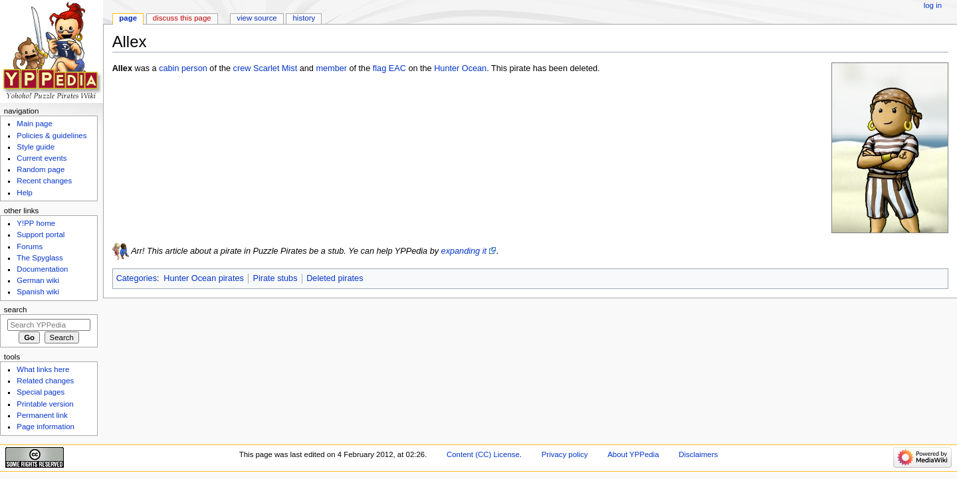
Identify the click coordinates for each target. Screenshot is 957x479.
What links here (43, 369)
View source (256, 18)
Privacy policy (565, 454)
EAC (397, 68)
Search (15, 310)
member (331, 68)
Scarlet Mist (275, 68)
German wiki (38, 280)
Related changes (45, 381)
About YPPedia (633, 454)
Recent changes (44, 181)
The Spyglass (39, 258)
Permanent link (42, 415)
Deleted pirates (334, 278)
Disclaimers (698, 454)
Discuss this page (182, 18)
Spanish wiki (38, 292)
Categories (136, 278)
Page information (45, 427)
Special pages (40, 392)
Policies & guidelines (51, 136)
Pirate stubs (275, 278)
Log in (933, 5)
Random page (40, 169)
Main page (35, 124)
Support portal (40, 235)
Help (25, 193)
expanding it (463, 251)
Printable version (45, 404)
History (304, 18)
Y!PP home (36, 223)
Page (128, 18)
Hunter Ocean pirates (203, 278)
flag (379, 68)
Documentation (42, 269)
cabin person (183, 68)
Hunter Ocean (460, 68)
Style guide (35, 147)
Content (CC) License (483, 454)
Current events (41, 158)
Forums (30, 246)
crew (242, 68)
